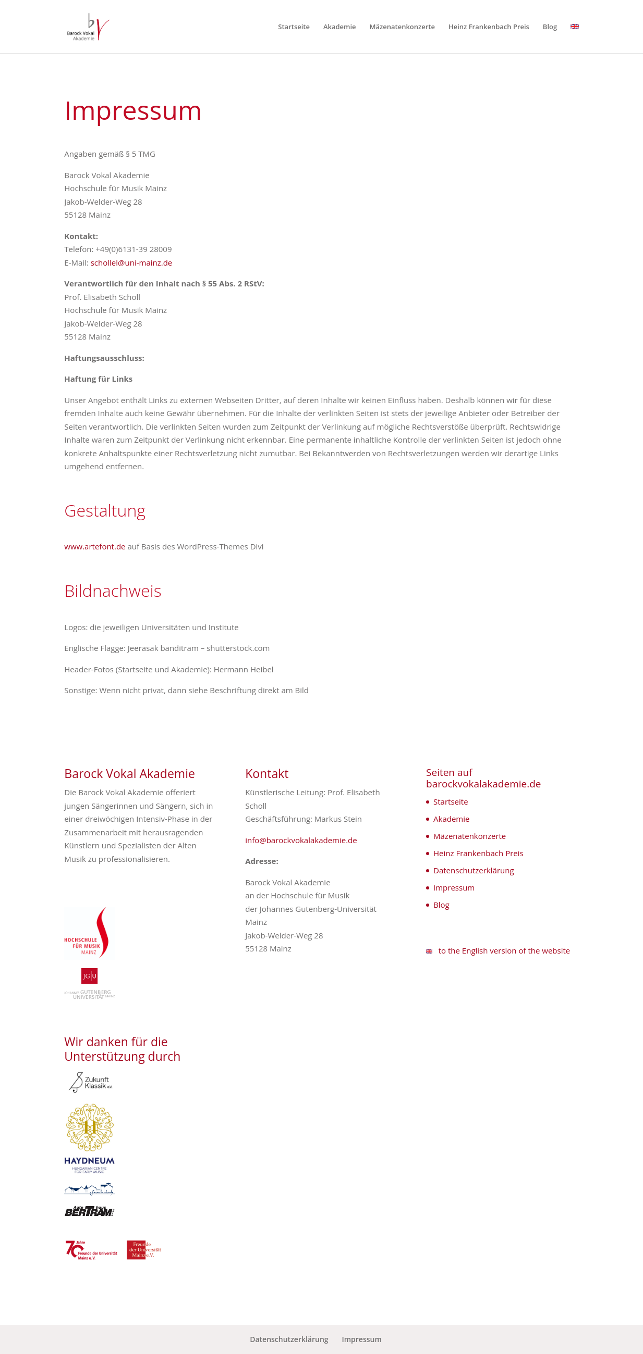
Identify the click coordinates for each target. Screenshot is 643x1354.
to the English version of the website (498, 950)
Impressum (454, 887)
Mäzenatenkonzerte (402, 27)
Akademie (339, 27)
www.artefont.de (94, 546)
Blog (550, 27)
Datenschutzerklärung (473, 870)
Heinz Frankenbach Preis (488, 27)
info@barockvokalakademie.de (301, 840)
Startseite (294, 27)
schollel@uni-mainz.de (132, 262)
